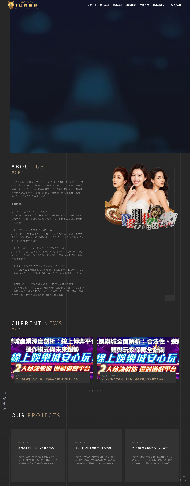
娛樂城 (19, 343)
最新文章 (144, 5)
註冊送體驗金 (160, 5)
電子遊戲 (117, 5)
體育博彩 (131, 5)
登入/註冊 (176, 5)
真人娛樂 (104, 5)
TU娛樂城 (90, 5)
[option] (52, 328)
